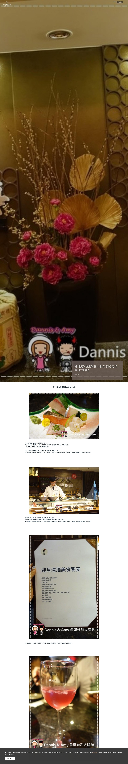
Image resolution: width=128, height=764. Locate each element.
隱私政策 (94, 753)
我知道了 (9, 759)
